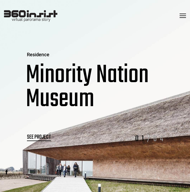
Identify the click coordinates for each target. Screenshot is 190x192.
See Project (39, 137)
